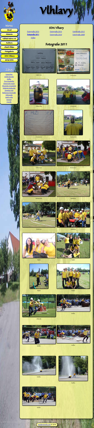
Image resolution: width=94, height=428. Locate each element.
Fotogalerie (9, 51)
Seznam (9, 100)
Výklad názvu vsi (9, 39)
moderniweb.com (44, 425)
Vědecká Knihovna (9, 88)
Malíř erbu (9, 97)
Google (9, 102)
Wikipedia (9, 95)
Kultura (9, 43)
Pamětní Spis (9, 90)
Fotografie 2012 (79, 31)
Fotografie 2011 (33, 35)
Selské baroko (9, 77)
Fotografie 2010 (56, 35)
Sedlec (9, 79)
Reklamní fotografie (9, 93)
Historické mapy (9, 84)
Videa (33, 38)
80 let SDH (9, 60)
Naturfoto (9, 74)
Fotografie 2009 (79, 35)
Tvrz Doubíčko (9, 81)
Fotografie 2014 (56, 31)
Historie (9, 34)
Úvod (9, 30)
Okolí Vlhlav (9, 47)
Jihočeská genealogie (9, 86)
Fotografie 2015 (33, 31)
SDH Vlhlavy (10, 56)
